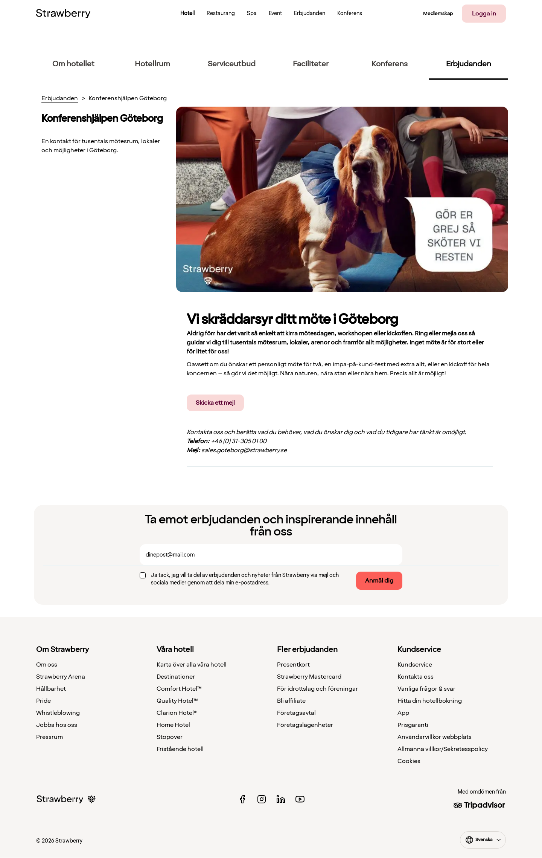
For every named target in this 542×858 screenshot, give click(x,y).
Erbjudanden (59, 98)
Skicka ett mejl (215, 403)
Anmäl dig (379, 581)
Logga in (484, 13)
